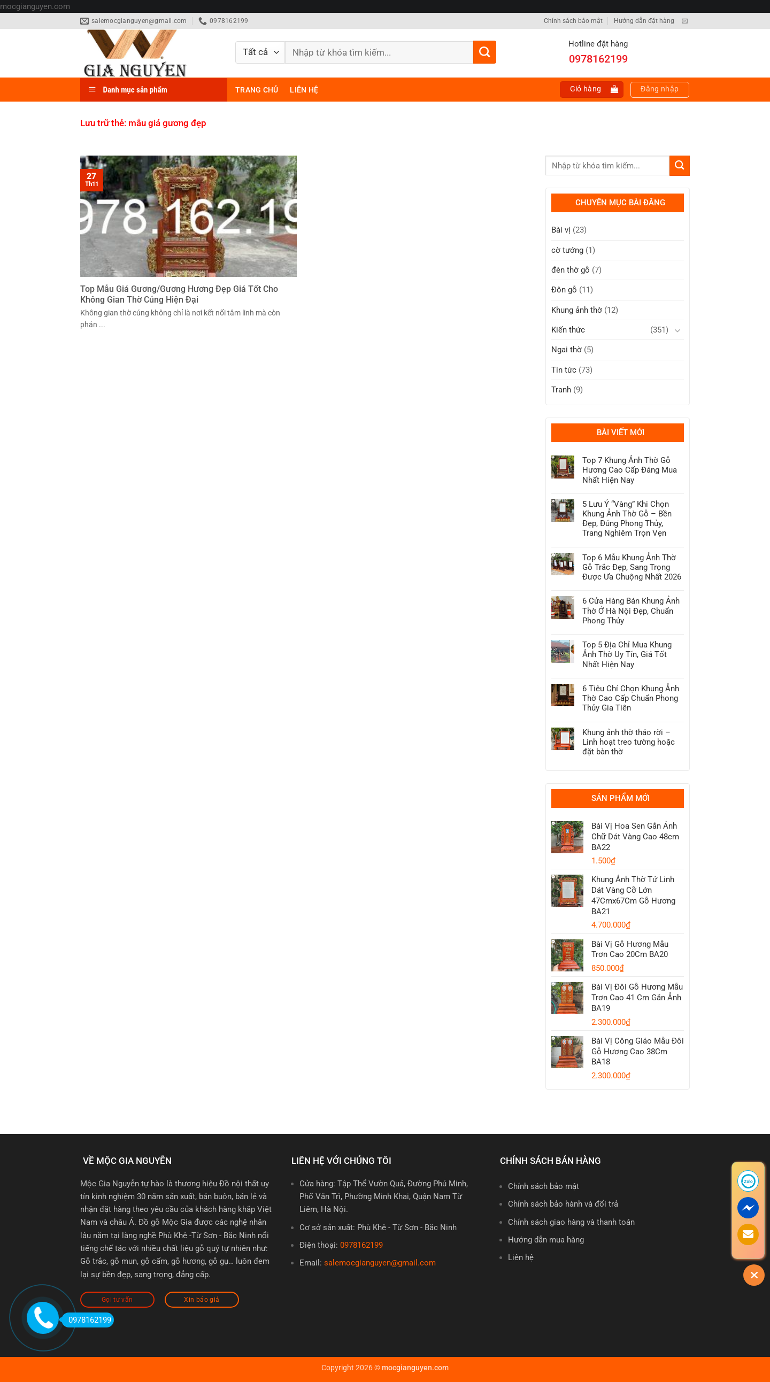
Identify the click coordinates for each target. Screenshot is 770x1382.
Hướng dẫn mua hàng (546, 1240)
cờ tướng (567, 250)
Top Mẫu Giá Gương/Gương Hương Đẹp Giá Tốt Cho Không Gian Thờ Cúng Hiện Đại (179, 294)
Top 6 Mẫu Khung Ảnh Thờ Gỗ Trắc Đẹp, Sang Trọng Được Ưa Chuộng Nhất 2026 (631, 567)
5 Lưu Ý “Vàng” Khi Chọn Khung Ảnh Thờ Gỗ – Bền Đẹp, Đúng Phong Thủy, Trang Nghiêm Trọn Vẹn (627, 518)
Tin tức (563, 370)
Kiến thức (568, 330)
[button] (592, 89)
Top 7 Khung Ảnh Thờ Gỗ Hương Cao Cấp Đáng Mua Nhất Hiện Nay (629, 469)
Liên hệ (304, 90)
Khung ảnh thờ (576, 310)
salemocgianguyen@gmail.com (380, 1263)
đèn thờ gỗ (570, 270)
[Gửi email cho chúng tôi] (685, 21)
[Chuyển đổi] (677, 330)
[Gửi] (484, 52)
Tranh (561, 390)
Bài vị (561, 230)
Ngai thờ (566, 349)
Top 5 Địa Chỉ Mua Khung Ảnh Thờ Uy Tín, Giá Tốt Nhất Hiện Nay (627, 654)
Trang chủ (256, 90)
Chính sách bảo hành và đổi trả (563, 1204)
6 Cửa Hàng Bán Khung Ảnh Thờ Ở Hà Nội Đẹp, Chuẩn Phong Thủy (631, 610)
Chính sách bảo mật (573, 21)
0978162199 (361, 1245)
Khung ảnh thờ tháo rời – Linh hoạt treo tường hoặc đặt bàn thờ (628, 742)
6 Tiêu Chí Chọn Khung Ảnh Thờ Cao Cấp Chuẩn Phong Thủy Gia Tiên (630, 698)
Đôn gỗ (564, 290)
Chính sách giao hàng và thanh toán (571, 1222)
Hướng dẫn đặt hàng (644, 21)
